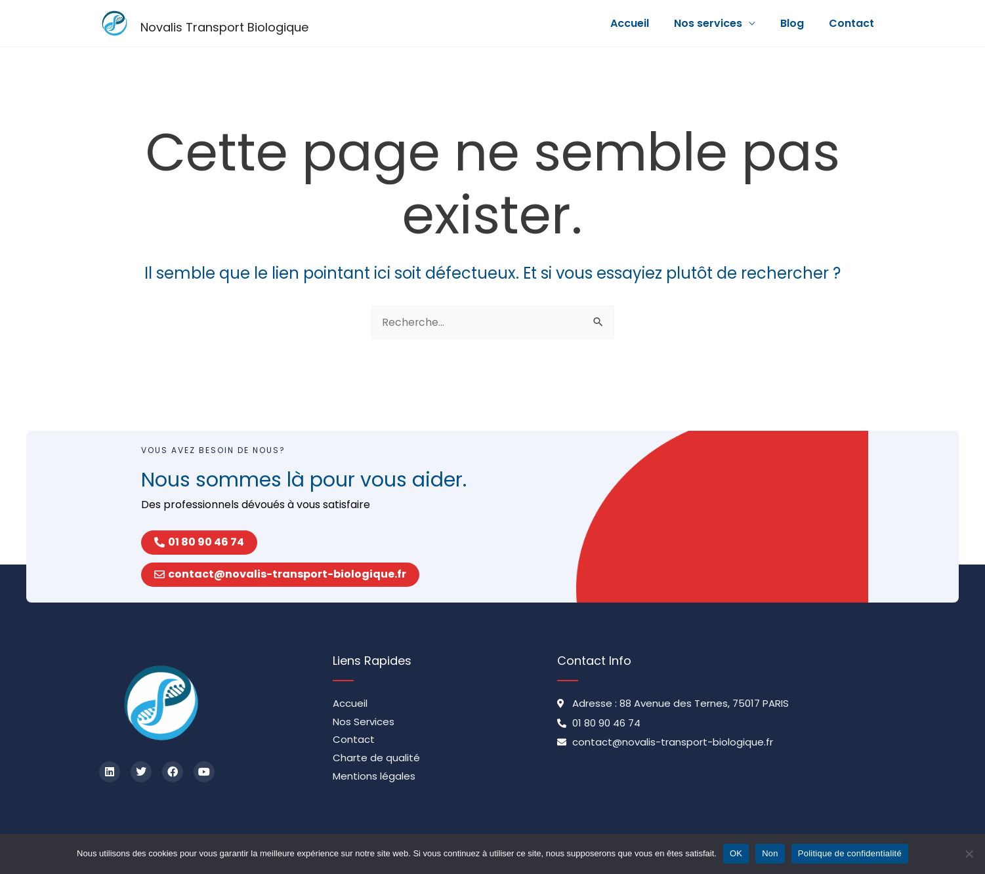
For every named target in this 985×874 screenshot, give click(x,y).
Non (770, 853)
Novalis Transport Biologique (224, 27)
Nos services (718, 23)
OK (736, 853)
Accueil (643, 23)
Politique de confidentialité (850, 853)
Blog (798, 23)
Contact (853, 23)
